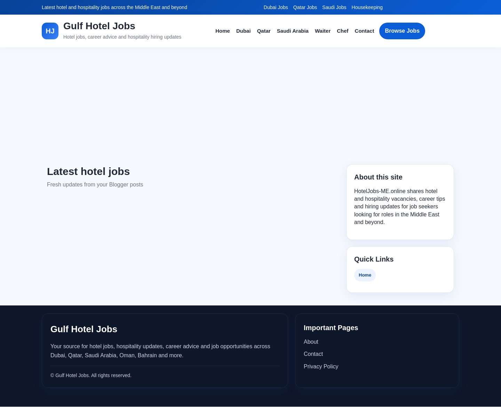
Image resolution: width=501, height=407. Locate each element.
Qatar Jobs (305, 7)
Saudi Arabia (293, 31)
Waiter (323, 31)
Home (222, 31)
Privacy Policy (321, 366)
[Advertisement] (250, 105)
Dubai (243, 31)
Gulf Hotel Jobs (99, 26)
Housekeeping (367, 7)
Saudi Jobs (334, 7)
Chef (342, 31)
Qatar (264, 31)
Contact (364, 31)
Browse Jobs (402, 31)
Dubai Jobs (276, 7)
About (311, 342)
